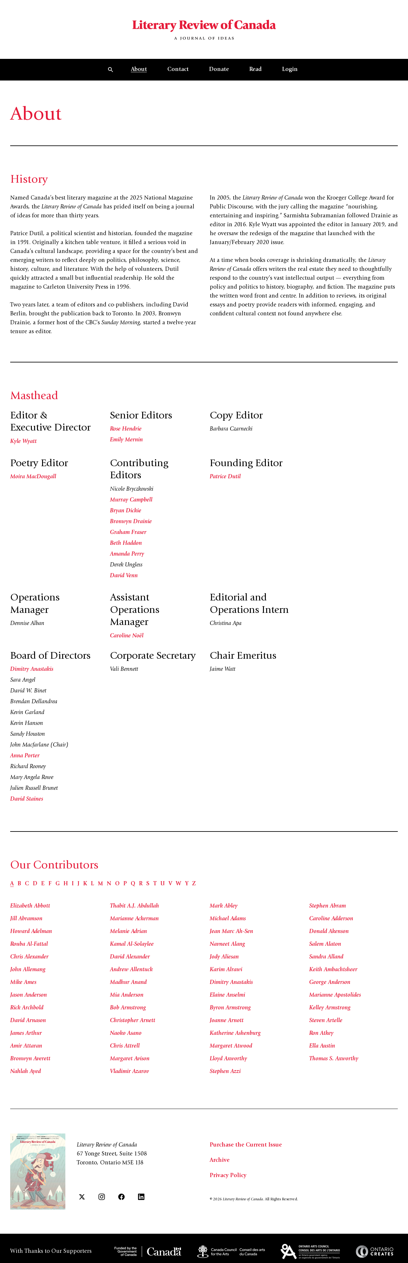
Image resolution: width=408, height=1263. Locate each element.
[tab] (12, 884)
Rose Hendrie (126, 429)
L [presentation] (92, 884)
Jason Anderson (28, 995)
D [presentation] (35, 884)
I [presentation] (73, 884)
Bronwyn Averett (30, 1059)
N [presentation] (109, 884)
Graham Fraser (128, 533)
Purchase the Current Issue (246, 1145)
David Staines (26, 799)
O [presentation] (117, 884)
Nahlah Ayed (25, 1072)
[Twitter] (82, 1197)
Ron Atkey (321, 1033)
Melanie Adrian (128, 932)
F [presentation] (50, 884)
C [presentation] (27, 884)
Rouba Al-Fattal (29, 944)
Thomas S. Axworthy (333, 1059)
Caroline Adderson (331, 919)
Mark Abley (223, 906)
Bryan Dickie (125, 511)
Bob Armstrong (128, 1008)
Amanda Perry (127, 554)
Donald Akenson (329, 932)
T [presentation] (155, 884)
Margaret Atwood (231, 1046)
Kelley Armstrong (330, 1008)
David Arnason (28, 1021)
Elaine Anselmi (227, 995)
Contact (178, 70)
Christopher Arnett (132, 1021)
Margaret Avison (129, 1059)
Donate (219, 70)
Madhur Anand (128, 983)
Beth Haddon (126, 543)
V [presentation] (170, 884)
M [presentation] (100, 884)
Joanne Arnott (227, 1021)
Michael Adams (228, 919)
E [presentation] (43, 884)
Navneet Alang (227, 944)
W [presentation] (178, 884)
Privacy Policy (228, 1176)
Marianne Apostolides (335, 995)
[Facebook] (121, 1197)
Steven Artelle (325, 1021)
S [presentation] (147, 884)
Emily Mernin (126, 440)
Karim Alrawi (226, 970)
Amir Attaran (26, 1046)
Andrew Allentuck (131, 970)
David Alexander (130, 957)
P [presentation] (125, 884)
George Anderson (329, 983)
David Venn (124, 576)
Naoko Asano (126, 1033)
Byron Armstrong (230, 1008)
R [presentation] (140, 884)
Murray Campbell (131, 500)
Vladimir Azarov (129, 1072)
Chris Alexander (29, 957)
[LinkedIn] (141, 1197)
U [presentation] (162, 884)
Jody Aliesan (224, 957)
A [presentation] (12, 884)
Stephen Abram (327, 906)
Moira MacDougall (33, 477)
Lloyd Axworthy (228, 1059)
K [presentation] (85, 884)
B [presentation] (19, 884)
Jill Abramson (26, 919)
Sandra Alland (326, 957)
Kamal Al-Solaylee (132, 944)
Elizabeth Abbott (30, 906)
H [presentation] (65, 884)
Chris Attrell (125, 1046)
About (139, 70)
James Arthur (26, 1033)
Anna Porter (25, 756)
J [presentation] (78, 884)
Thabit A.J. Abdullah (134, 906)
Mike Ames (23, 983)
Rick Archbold (26, 1008)
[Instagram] (102, 1197)
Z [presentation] (194, 884)
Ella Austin (322, 1046)
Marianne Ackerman (134, 919)
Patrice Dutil (225, 477)
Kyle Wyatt (23, 442)
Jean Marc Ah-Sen (231, 932)
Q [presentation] (133, 884)
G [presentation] (57, 884)
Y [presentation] (186, 884)
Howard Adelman (31, 932)
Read (255, 70)
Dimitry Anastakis (31, 669)
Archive (219, 1160)
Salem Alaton (325, 944)
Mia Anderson (126, 995)
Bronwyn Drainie (131, 522)
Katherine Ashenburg (235, 1033)
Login (290, 70)
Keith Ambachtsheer (333, 970)
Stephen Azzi (225, 1072)
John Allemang (28, 970)
